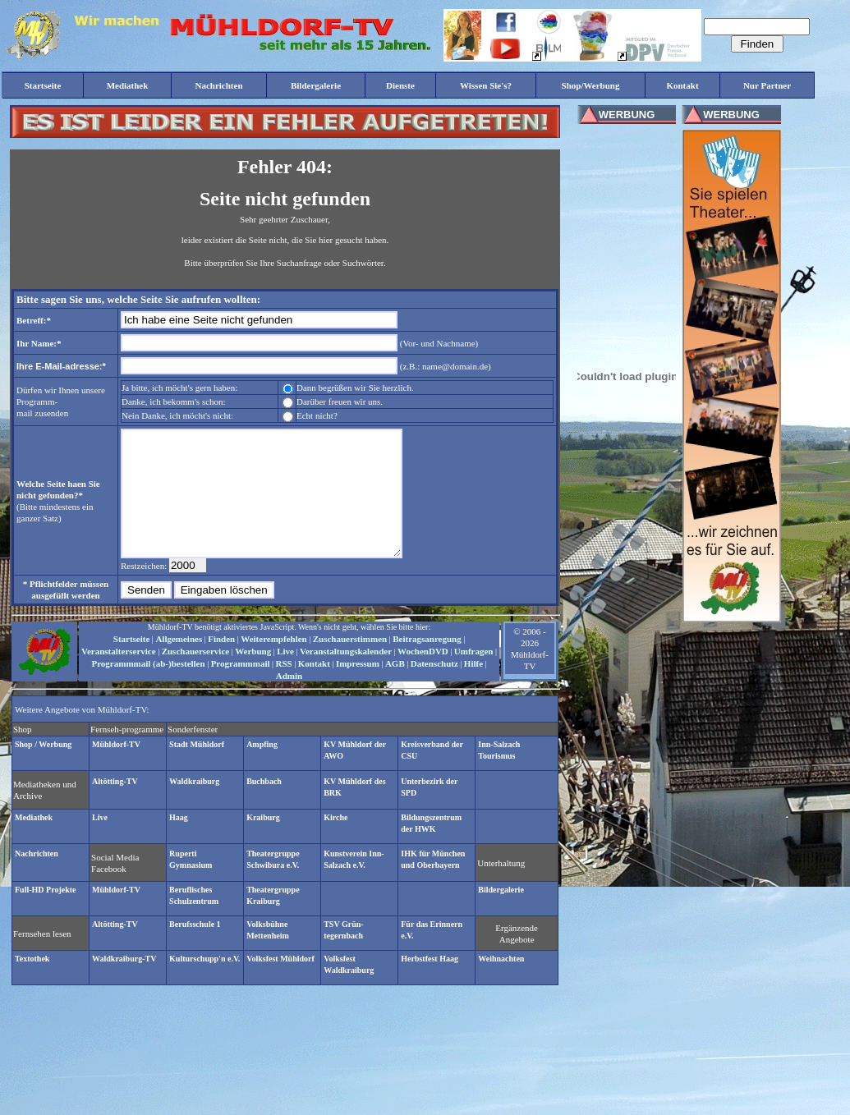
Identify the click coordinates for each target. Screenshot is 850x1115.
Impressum (357, 688)
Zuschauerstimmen (350, 663)
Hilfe (473, 688)
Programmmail (240, 688)
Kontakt (314, 688)
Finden (221, 663)
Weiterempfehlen (273, 663)
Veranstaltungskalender (346, 676)
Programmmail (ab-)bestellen (147, 688)
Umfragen (474, 676)
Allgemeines (178, 663)
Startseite (131, 663)
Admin (289, 700)
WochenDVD (422, 676)
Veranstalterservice (118, 676)
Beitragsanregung (427, 663)
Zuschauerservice (195, 676)
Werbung (253, 676)
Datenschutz (434, 688)
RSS (284, 688)
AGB (395, 688)
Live (285, 676)
